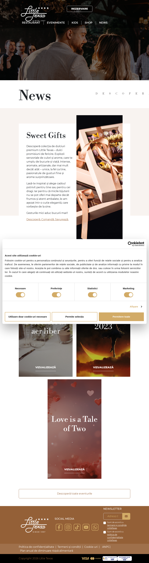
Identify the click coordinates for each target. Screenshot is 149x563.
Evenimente (56, 22)
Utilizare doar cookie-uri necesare (27, 316)
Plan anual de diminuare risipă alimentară (46, 550)
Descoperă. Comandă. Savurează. (47, 219)
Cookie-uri (91, 546)
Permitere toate (121, 316)
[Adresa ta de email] (112, 516)
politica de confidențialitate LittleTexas (115, 537)
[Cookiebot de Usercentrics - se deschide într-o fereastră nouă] (130, 243)
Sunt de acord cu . (117, 525)
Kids (75, 22)
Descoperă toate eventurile (74, 493)
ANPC (106, 546)
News (103, 22)
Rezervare (79, 8)
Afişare (134, 306)
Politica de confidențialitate (36, 546)
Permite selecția (74, 316)
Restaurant (31, 22)
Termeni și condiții (69, 546)
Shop (88, 22)
